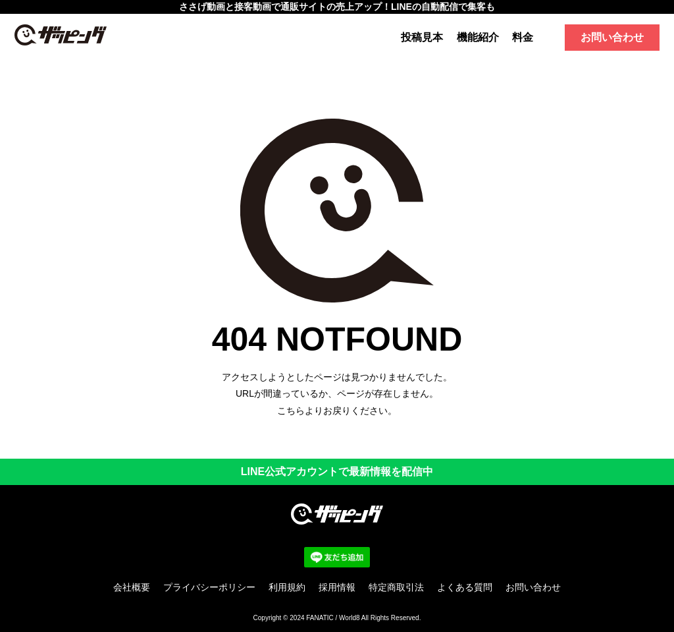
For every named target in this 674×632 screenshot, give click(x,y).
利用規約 (287, 587)
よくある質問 (464, 587)
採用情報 (337, 587)
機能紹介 (478, 37)
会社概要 (131, 587)
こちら (291, 410)
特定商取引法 (396, 587)
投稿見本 (422, 37)
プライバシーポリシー (209, 587)
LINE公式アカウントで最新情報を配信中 (337, 471)
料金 (522, 37)
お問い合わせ (612, 37)
